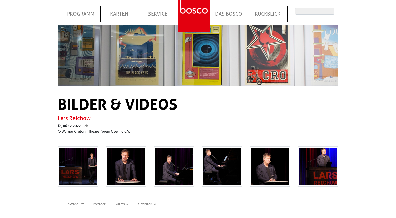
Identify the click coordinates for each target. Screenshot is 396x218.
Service (157, 14)
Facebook (99, 204)
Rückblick (267, 14)
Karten (119, 14)
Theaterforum (147, 204)
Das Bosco (228, 14)
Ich (85, 126)
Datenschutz (76, 204)
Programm (80, 14)
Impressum (121, 204)
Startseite (194, 10)
